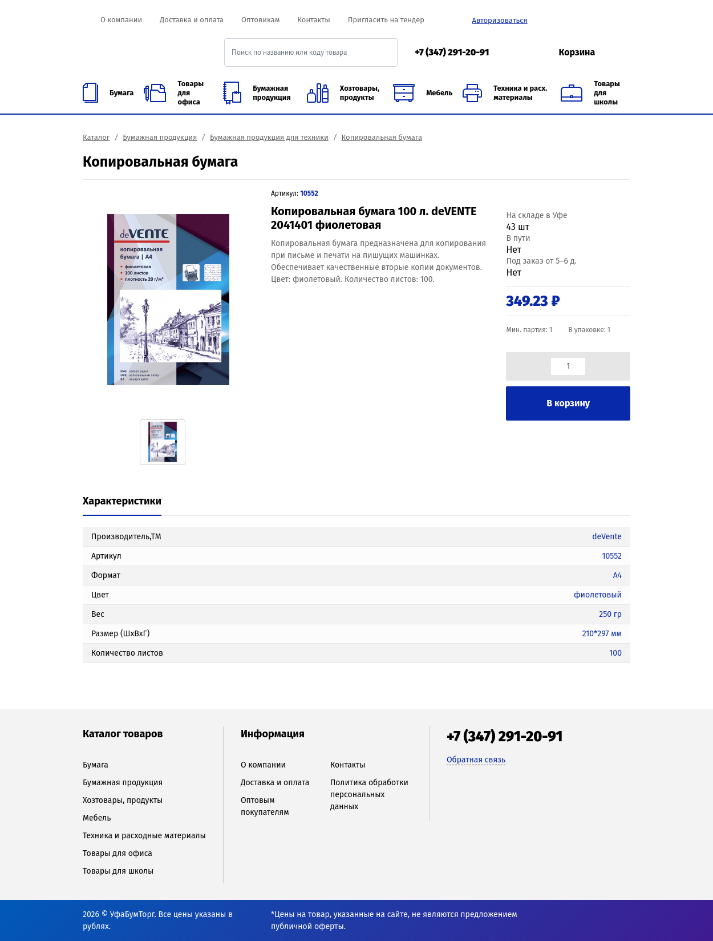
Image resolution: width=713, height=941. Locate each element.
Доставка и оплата (192, 19)
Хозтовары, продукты (123, 800)
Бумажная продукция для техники (269, 137)
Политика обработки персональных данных (369, 794)
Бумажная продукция (160, 137)
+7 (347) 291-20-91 (452, 52)
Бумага (95, 765)
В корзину (568, 403)
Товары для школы (118, 871)
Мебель (97, 818)
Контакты (313, 19)
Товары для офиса (117, 853)
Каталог (96, 137)
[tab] (122, 502)
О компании (121, 19)
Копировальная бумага (382, 137)
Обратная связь (476, 760)
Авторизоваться (499, 20)
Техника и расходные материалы (144, 836)
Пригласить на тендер (386, 19)
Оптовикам (260, 19)
